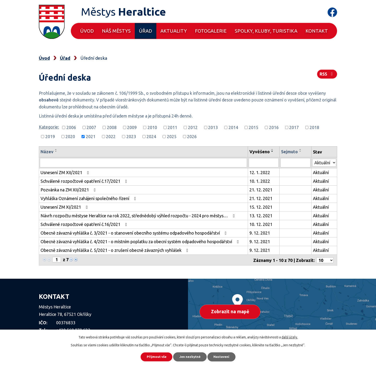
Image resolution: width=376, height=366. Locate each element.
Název (47, 151)
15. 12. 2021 (261, 206)
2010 (152, 127)
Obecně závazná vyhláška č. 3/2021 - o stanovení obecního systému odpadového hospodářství (135, 232)
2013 (213, 127)
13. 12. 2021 (261, 215)
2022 (111, 136)
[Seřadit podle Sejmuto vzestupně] (300, 149)
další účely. (290, 336)
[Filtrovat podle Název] (143, 162)
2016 (274, 127)
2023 (131, 136)
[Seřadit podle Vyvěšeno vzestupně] (272, 149)
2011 (172, 127)
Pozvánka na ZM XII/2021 (69, 189)
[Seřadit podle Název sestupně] (56, 151)
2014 (233, 127)
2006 (71, 127)
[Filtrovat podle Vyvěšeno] (264, 162)
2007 (91, 127)
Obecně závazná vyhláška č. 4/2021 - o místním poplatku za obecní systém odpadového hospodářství (141, 241)
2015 (253, 127)
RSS (327, 74)
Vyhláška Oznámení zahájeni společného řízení (89, 198)
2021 (90, 136)
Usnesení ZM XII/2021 (66, 172)
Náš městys (116, 31)
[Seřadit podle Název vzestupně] (56, 149)
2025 (171, 136)
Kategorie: (49, 126)
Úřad (145, 31)
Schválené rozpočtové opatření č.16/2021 (85, 224)
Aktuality (173, 31)
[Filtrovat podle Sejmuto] (296, 162)
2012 (193, 127)
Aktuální (321, 172)
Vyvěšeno (260, 151)
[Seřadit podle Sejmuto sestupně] (300, 151)
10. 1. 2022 (260, 180)
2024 (151, 136)
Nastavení (224, 356)
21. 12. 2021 (261, 189)
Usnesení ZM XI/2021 (65, 206)
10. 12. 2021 (261, 224)
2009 (132, 127)
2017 (294, 127)
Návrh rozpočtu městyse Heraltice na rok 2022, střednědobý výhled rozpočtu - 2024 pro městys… (138, 215)
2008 (112, 127)
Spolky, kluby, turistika (266, 31)
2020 (70, 136)
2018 (314, 127)
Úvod (87, 31)
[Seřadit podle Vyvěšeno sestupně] (272, 151)
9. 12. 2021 (260, 232)
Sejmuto (289, 151)
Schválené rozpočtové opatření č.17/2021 (85, 180)
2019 (50, 136)
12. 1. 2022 (260, 172)
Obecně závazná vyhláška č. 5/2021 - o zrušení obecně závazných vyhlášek (115, 250)
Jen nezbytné (190, 356)
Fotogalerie (211, 31)
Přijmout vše (154, 356)
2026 (192, 136)
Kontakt (317, 31)
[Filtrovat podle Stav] (324, 162)
